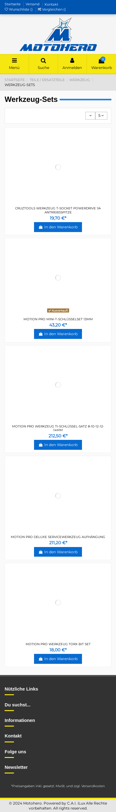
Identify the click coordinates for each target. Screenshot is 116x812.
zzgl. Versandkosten (89, 786)
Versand (33, 4)
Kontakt (51, 4)
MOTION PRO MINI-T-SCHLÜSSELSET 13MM (58, 319)
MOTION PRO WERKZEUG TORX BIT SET (58, 644)
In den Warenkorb (57, 227)
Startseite (13, 4)
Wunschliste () (19, 9)
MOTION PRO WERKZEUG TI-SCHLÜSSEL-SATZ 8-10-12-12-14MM (58, 428)
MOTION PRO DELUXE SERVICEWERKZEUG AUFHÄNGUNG (58, 537)
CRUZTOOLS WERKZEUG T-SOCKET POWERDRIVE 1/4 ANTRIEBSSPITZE (58, 210)
